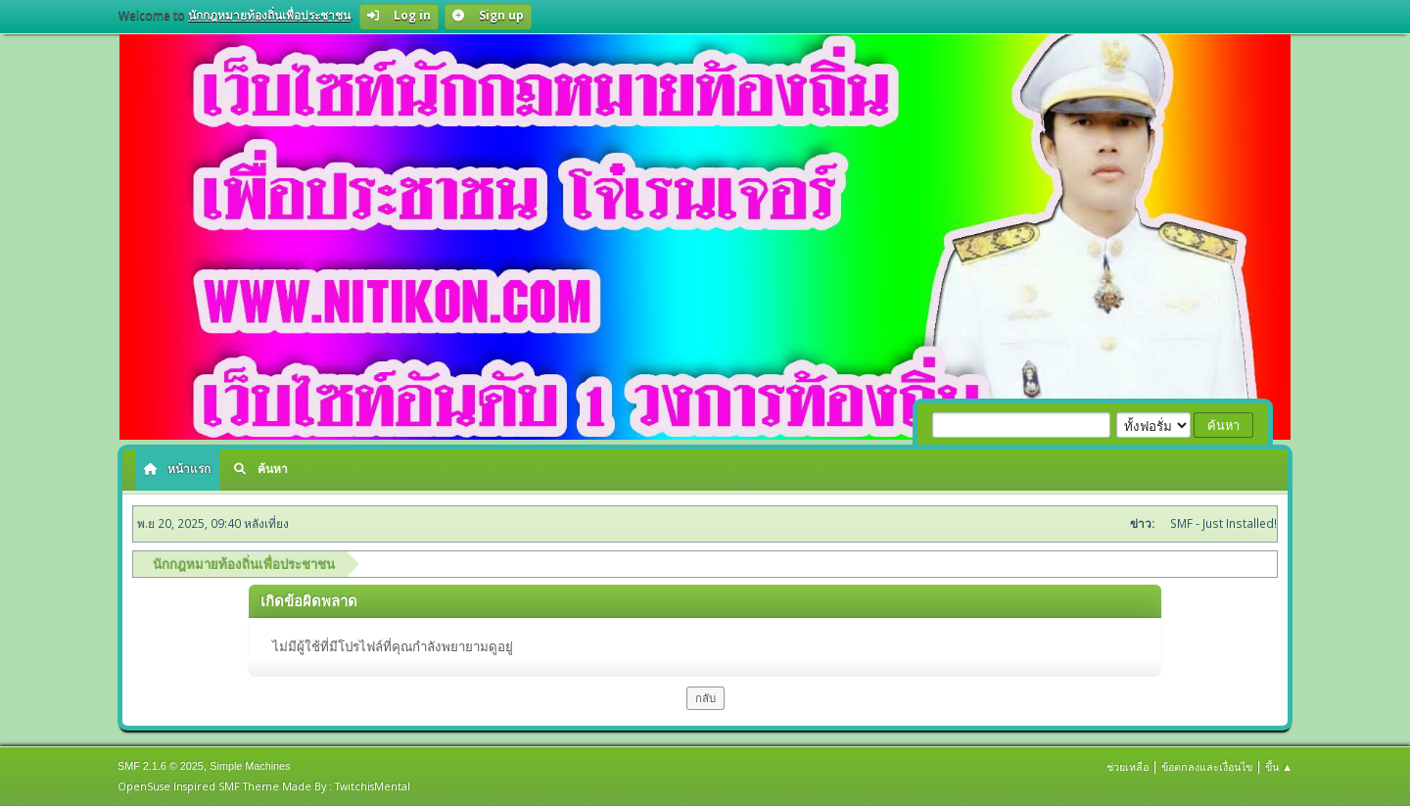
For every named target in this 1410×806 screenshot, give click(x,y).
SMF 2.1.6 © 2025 (161, 766)
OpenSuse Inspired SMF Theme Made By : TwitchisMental (264, 786)
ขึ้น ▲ (1278, 766)
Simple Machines (250, 766)
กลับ (705, 697)
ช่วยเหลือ (1127, 766)
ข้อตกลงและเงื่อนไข (1206, 766)
